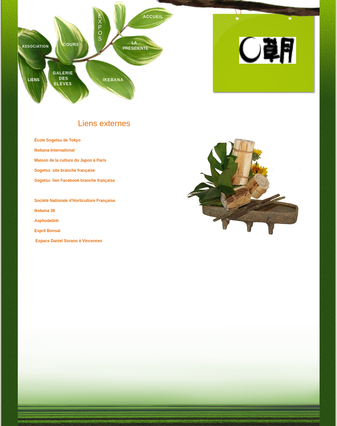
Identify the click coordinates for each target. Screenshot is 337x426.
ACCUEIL (153, 16)
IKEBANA (113, 79)
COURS (71, 44)
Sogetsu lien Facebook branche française (75, 180)
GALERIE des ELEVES (63, 78)
